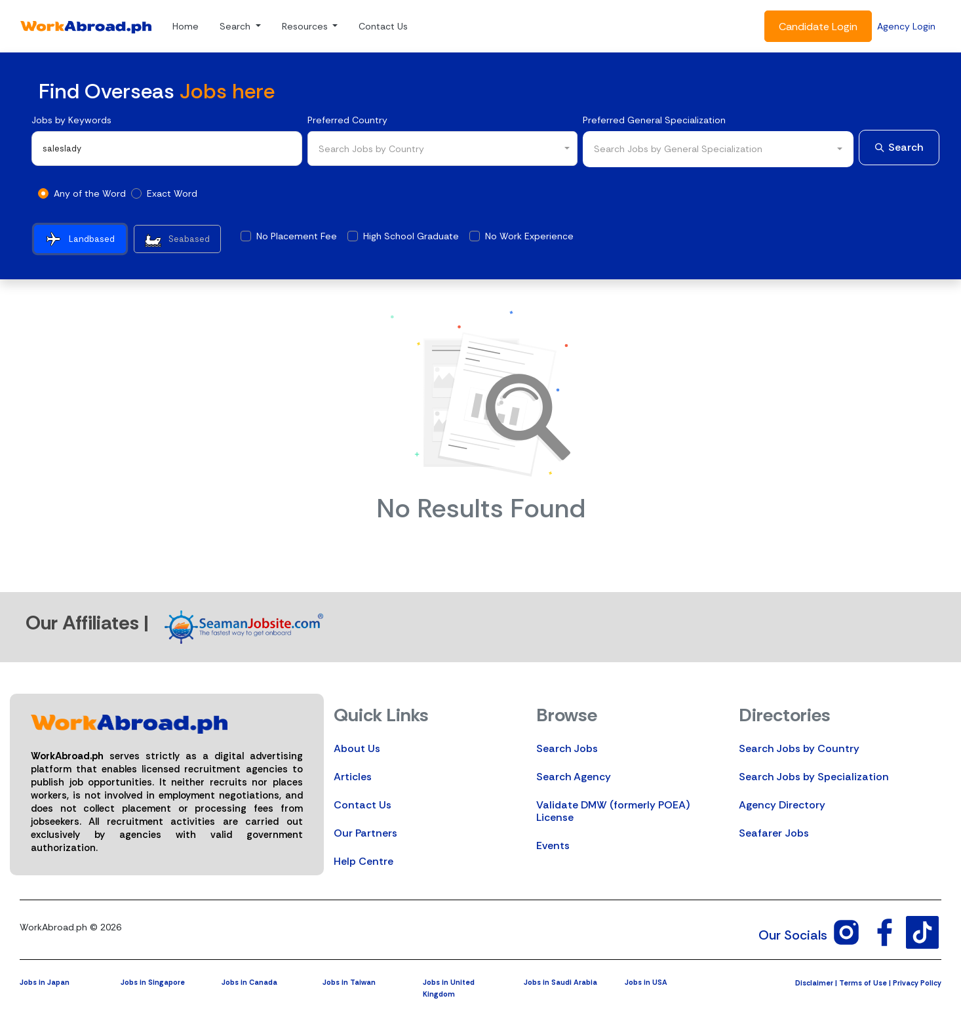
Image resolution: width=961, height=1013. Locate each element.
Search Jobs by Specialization (814, 777)
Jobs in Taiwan (349, 982)
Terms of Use (863, 982)
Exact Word (172, 193)
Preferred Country (347, 120)
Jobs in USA (646, 982)
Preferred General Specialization (654, 120)
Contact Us (383, 26)
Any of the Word (90, 193)
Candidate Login (818, 26)
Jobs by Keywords (71, 120)
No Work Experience (529, 236)
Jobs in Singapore (153, 982)
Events (553, 845)
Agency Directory (782, 805)
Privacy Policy (917, 982)
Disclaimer (814, 982)
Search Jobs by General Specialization (678, 149)
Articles (353, 777)
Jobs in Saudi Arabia (560, 982)
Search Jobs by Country (799, 748)
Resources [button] (306, 26)
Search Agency (573, 777)
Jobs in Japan (44, 982)
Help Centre (363, 861)
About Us (357, 748)
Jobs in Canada (249, 982)
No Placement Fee (296, 236)
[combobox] (442, 148)
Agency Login (906, 26)
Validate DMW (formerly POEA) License (613, 811)
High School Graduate (411, 236)
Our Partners (365, 833)
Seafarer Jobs (774, 833)
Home (185, 26)
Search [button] (236, 26)
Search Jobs (567, 748)
